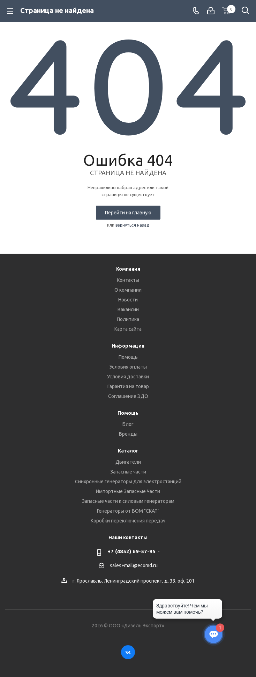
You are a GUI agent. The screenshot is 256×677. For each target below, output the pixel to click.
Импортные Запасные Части (128, 491)
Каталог (128, 451)
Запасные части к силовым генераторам (128, 501)
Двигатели (128, 462)
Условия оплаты (128, 367)
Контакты (128, 280)
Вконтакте (128, 652)
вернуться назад (132, 225)
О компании (128, 290)
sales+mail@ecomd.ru (134, 565)
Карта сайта (128, 329)
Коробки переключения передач (128, 520)
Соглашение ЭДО (128, 396)
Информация (128, 346)
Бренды (128, 434)
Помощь (128, 357)
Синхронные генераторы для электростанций (128, 481)
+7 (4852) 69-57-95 (131, 551)
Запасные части (128, 472)
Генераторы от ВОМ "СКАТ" (128, 511)
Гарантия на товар (128, 386)
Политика (128, 319)
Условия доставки (128, 376)
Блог (128, 424)
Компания (128, 269)
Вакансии (128, 309)
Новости (128, 299)
